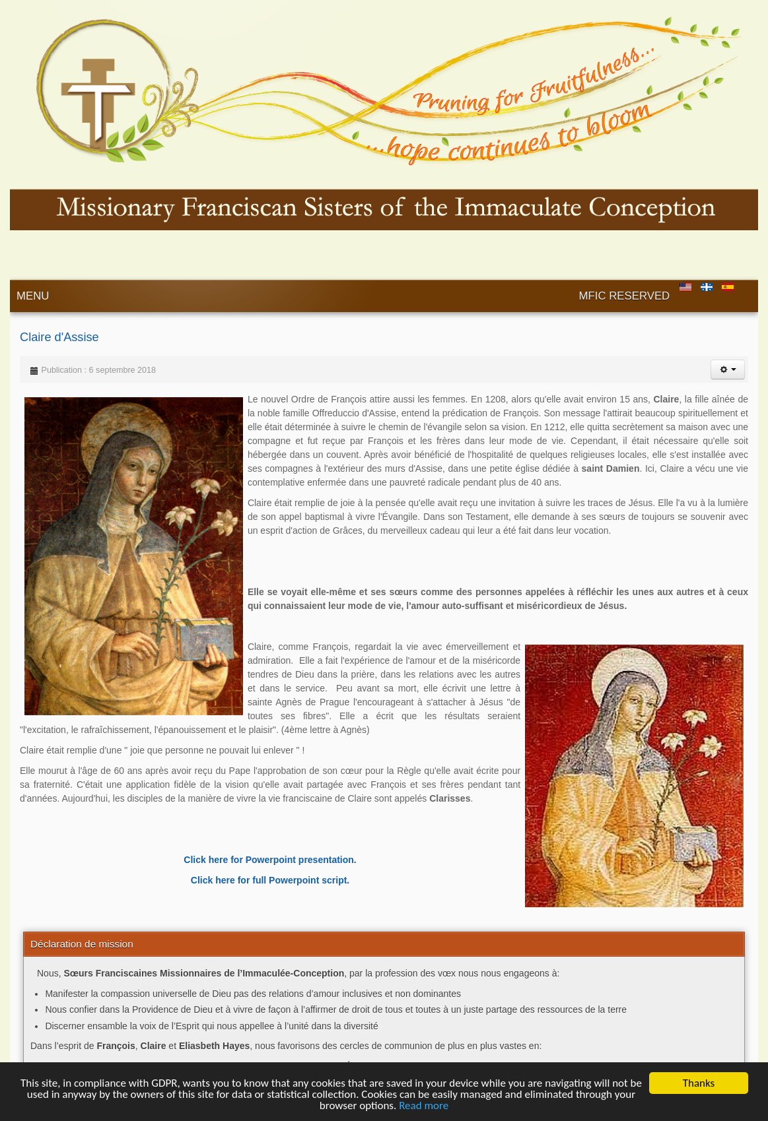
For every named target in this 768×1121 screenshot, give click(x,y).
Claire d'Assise (59, 337)
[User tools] (728, 369)
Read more (423, 1106)
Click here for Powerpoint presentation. (270, 859)
